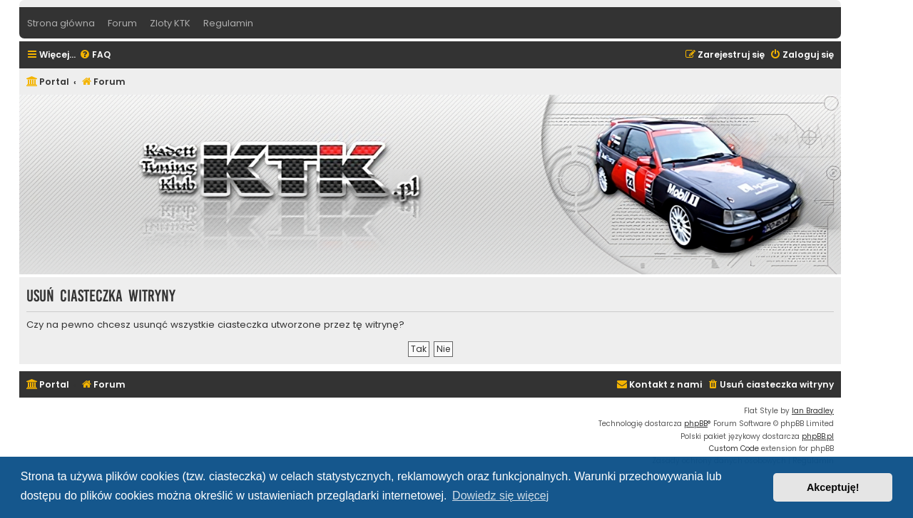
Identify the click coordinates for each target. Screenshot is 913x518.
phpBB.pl (818, 436)
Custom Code (734, 448)
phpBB (696, 423)
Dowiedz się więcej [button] (500, 495)
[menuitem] (95, 55)
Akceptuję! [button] (833, 487)
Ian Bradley (813, 410)
